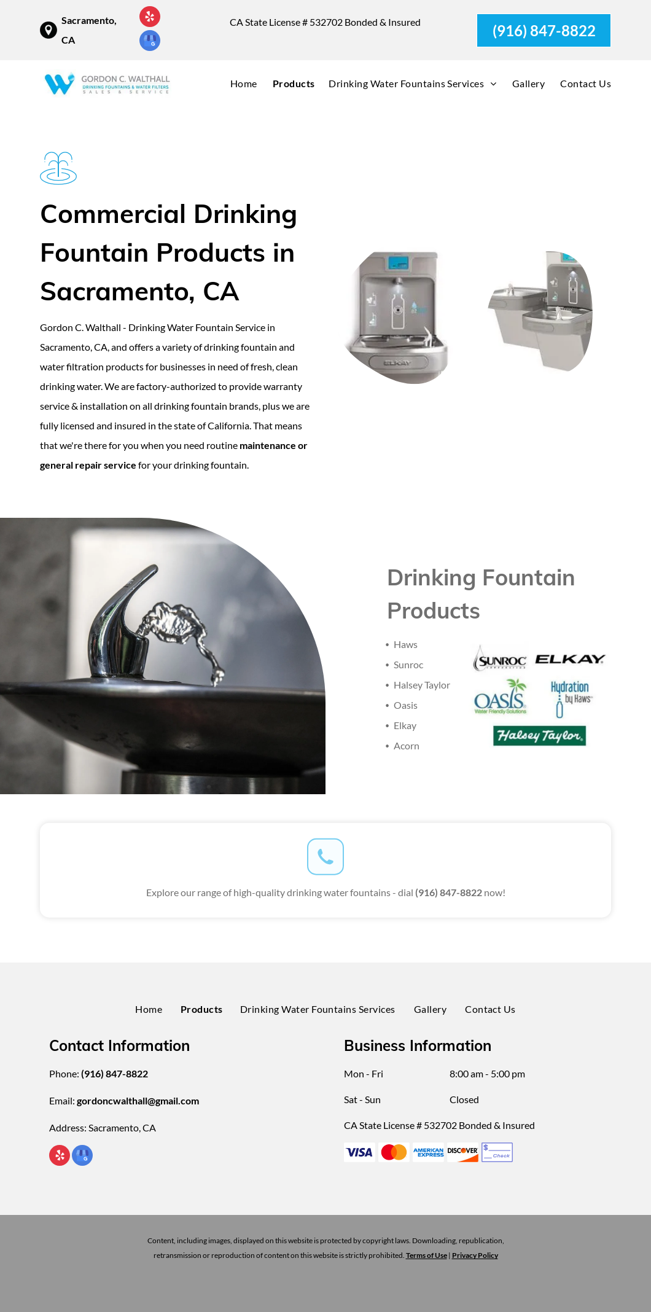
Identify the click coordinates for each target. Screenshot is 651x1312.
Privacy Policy (475, 1255)
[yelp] (149, 18)
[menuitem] (236, 83)
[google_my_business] (149, 42)
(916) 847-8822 (448, 888)
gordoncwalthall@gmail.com (138, 1100)
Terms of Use (426, 1255)
